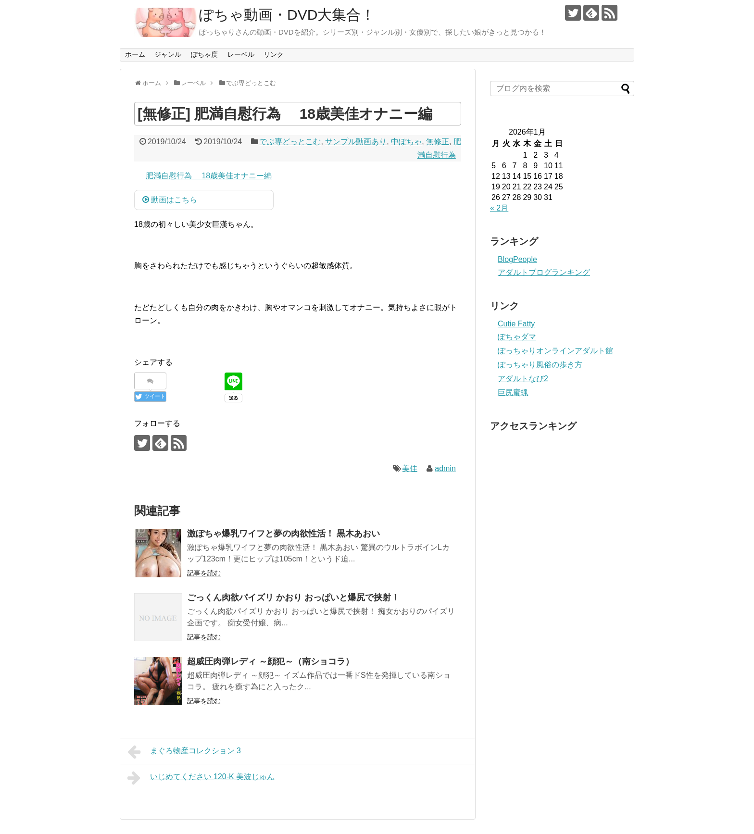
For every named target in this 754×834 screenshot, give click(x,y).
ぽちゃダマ (517, 337)
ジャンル (167, 54)
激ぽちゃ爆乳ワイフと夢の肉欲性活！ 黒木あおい (283, 533)
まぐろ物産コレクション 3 (184, 751)
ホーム (135, 54)
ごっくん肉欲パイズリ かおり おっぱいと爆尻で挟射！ (293, 597)
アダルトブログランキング (544, 272)
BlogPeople (517, 259)
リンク (274, 54)
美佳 (409, 468)
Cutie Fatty (516, 324)
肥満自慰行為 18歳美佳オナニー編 (209, 176)
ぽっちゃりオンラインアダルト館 (555, 351)
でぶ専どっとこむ (290, 141)
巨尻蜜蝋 (513, 392)
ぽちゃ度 (204, 54)
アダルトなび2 (523, 378)
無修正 (437, 141)
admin (445, 468)
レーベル (240, 54)
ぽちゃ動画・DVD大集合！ (287, 15)
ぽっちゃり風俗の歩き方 (540, 365)
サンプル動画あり (356, 141)
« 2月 (499, 208)
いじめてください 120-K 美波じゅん (201, 777)
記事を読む (204, 573)
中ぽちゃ (406, 141)
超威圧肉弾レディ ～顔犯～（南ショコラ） (270, 661)
